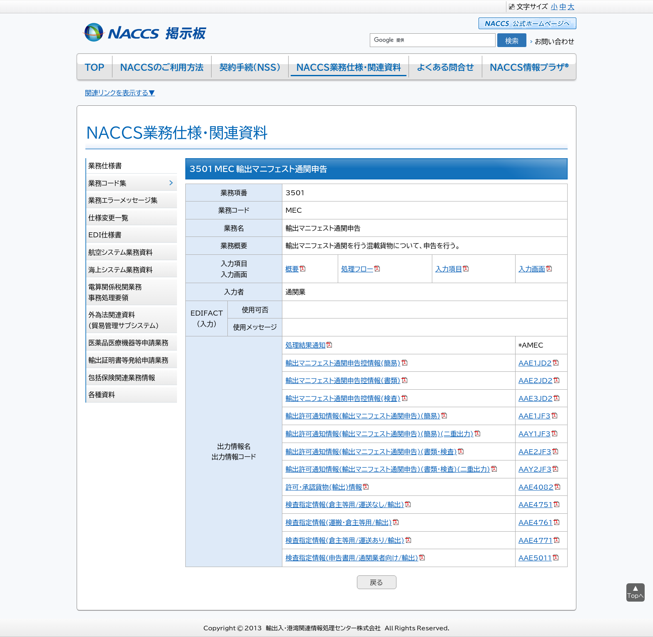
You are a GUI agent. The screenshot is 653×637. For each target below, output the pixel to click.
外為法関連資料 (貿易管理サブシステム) (123, 319)
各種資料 (101, 394)
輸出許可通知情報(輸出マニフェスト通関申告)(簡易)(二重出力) (379, 433)
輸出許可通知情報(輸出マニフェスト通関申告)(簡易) (362, 416)
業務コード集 (107, 183)
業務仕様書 (105, 165)
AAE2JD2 (535, 380)
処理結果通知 (305, 345)
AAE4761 (535, 522)
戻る (376, 582)
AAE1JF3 (534, 416)
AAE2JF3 (534, 451)
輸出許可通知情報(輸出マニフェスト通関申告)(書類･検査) (371, 451)
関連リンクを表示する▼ (120, 92)
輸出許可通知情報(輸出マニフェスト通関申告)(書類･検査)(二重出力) (387, 469)
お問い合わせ (554, 41)
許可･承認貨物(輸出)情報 (323, 487)
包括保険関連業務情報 (121, 377)
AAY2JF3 (534, 469)
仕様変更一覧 (108, 217)
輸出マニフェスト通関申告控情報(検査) (342, 398)
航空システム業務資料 (120, 252)
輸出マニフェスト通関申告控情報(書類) (342, 380)
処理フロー (357, 269)
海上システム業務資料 (120, 269)
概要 (292, 269)
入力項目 (448, 269)
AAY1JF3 (534, 433)
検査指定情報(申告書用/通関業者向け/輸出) (351, 557)
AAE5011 (535, 557)
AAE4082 (535, 487)
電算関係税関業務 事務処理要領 (115, 291)
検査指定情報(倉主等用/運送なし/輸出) (344, 504)
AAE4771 (535, 540)
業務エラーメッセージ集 (122, 200)
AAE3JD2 (535, 398)
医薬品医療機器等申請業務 (128, 342)
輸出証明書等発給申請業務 (128, 360)
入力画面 (531, 269)
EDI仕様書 (104, 234)
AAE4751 (535, 504)
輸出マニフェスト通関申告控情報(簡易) (342, 363)
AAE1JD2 (535, 363)
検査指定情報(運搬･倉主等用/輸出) (338, 522)
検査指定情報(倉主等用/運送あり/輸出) (344, 540)
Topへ (635, 596)
